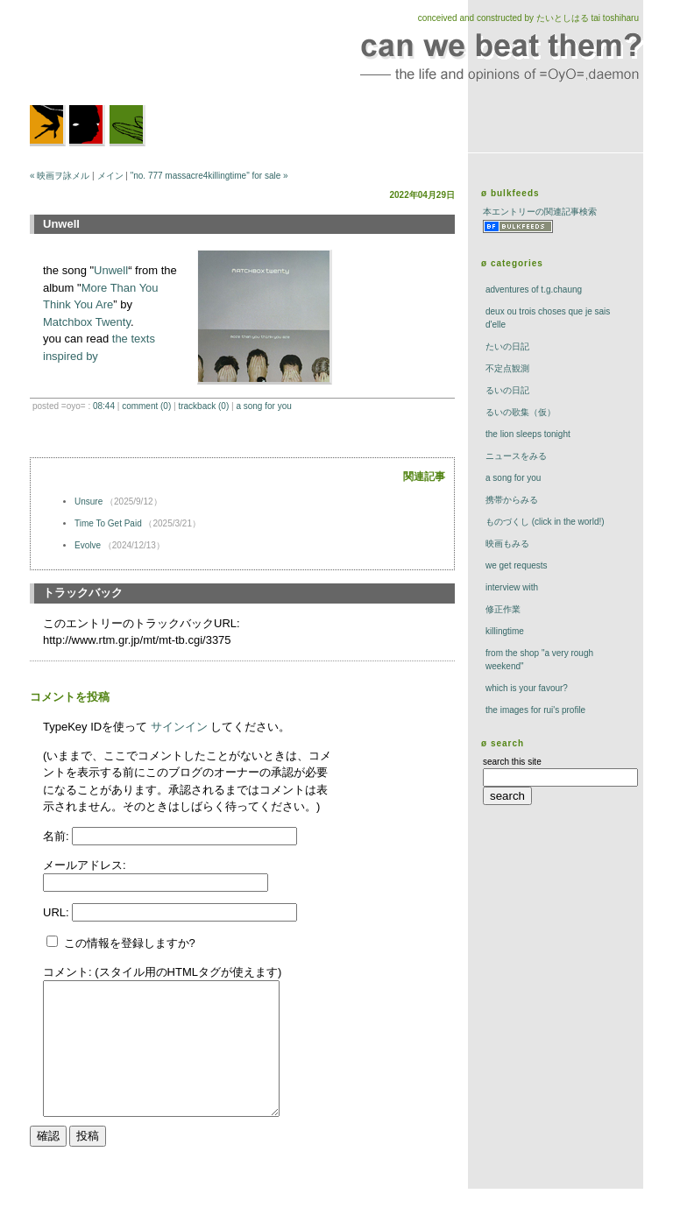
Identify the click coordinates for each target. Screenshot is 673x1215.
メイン (110, 175)
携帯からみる (511, 500)
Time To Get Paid (108, 523)
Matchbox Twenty (87, 321)
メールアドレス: (84, 865)
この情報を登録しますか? (120, 943)
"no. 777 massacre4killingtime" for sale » (209, 175)
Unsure (88, 501)
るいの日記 (507, 390)
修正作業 (503, 609)
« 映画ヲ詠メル (59, 175)
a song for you (263, 406)
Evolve (87, 545)
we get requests (516, 565)
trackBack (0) (203, 406)
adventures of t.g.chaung (533, 289)
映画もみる (507, 543)
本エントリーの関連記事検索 (540, 211)
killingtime (504, 631)
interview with (511, 587)
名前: (57, 836)
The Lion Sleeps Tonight (527, 434)
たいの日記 (507, 346)
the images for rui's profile (535, 710)
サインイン (179, 726)
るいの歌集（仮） (520, 412)
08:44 (104, 406)
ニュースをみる (516, 456)
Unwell (111, 270)
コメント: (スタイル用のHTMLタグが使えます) (162, 971)
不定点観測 (507, 368)
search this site (512, 761)
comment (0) (146, 406)
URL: (57, 912)
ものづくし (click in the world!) (545, 521)
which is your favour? (526, 688)
